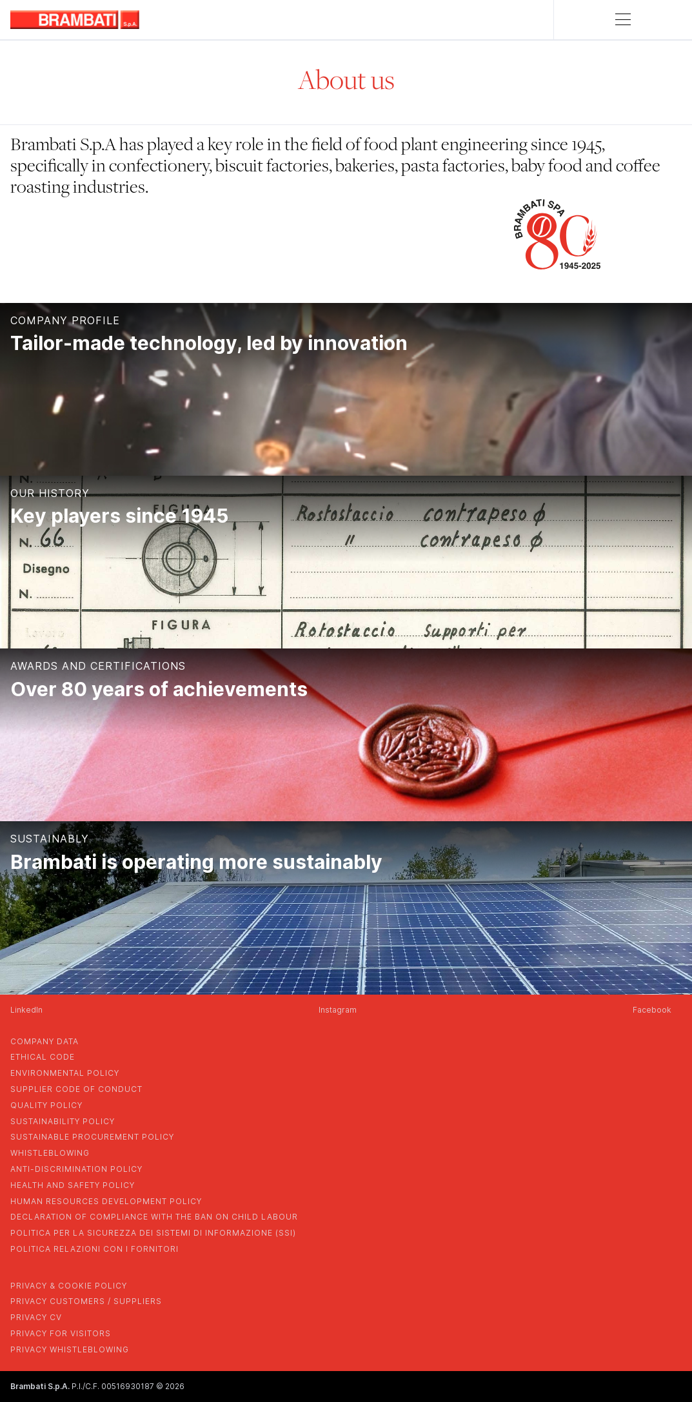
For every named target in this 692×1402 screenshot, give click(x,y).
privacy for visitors (60, 1333)
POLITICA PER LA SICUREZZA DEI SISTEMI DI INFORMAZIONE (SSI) (153, 1233)
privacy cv (36, 1317)
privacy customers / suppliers (86, 1301)
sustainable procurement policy (92, 1137)
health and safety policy (72, 1185)
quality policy (46, 1105)
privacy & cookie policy (68, 1285)
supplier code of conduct (76, 1089)
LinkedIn (26, 1010)
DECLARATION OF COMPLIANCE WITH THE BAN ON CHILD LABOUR (154, 1217)
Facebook (652, 1010)
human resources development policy (106, 1201)
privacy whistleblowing (69, 1349)
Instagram (338, 1010)
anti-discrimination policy (76, 1169)
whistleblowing (50, 1153)
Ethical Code (42, 1057)
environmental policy (64, 1073)
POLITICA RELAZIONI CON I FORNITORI (94, 1249)
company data (44, 1041)
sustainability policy (62, 1121)
